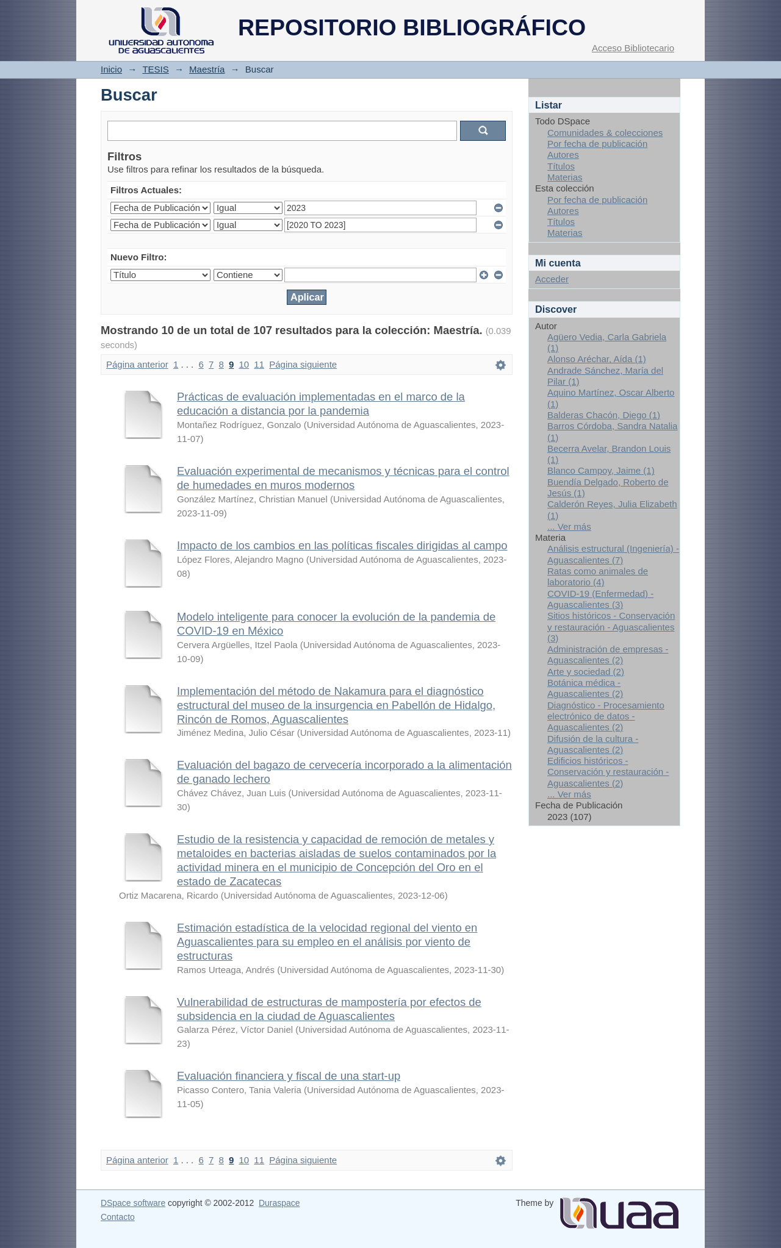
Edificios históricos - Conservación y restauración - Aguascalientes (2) (608, 771)
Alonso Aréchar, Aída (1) (596, 359)
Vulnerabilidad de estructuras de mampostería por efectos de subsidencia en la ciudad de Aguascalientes (329, 1009)
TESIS (155, 69)
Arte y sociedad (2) (585, 671)
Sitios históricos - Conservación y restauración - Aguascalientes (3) (611, 626)
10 (244, 364)
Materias (565, 177)
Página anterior (137, 364)
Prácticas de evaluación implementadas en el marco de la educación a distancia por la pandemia (321, 403)
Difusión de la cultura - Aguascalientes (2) (592, 744)
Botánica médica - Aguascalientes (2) (585, 688)
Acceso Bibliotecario (633, 48)
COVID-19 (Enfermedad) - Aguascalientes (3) (600, 599)
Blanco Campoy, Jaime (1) (601, 470)
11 (259, 364)
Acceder (552, 279)
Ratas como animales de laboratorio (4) (597, 576)
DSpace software (133, 1203)
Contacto (118, 1217)
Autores (563, 154)
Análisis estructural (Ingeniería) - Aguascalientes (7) (613, 554)
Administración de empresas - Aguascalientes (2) (607, 654)
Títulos (561, 166)
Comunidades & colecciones (605, 132)
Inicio (111, 69)
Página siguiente (303, 364)
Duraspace (279, 1203)
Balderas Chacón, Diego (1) (603, 415)
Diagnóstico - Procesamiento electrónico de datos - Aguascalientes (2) (605, 716)
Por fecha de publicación (597, 143)
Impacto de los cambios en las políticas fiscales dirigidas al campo (342, 545)
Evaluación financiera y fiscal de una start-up (288, 1075)
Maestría (207, 69)
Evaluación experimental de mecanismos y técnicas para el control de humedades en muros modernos (343, 478)
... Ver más (569, 526)
